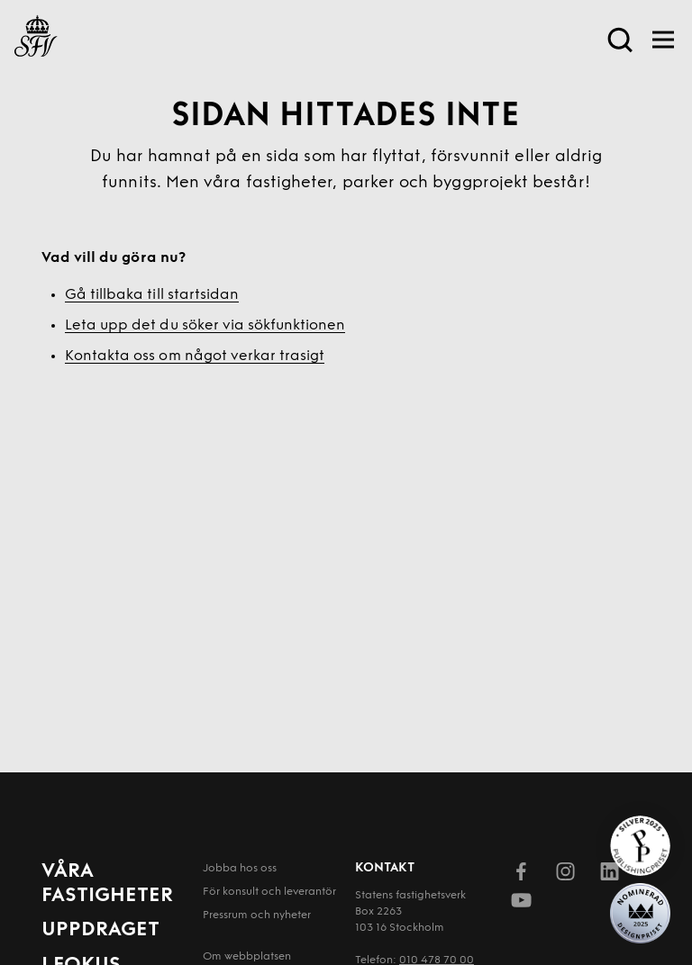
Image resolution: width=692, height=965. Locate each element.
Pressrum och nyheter (257, 915)
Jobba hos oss (240, 868)
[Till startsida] (36, 39)
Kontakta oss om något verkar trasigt (194, 356)
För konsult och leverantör (269, 892)
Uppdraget (100, 930)
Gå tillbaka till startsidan (152, 295)
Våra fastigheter (107, 883)
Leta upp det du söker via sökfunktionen (205, 326)
